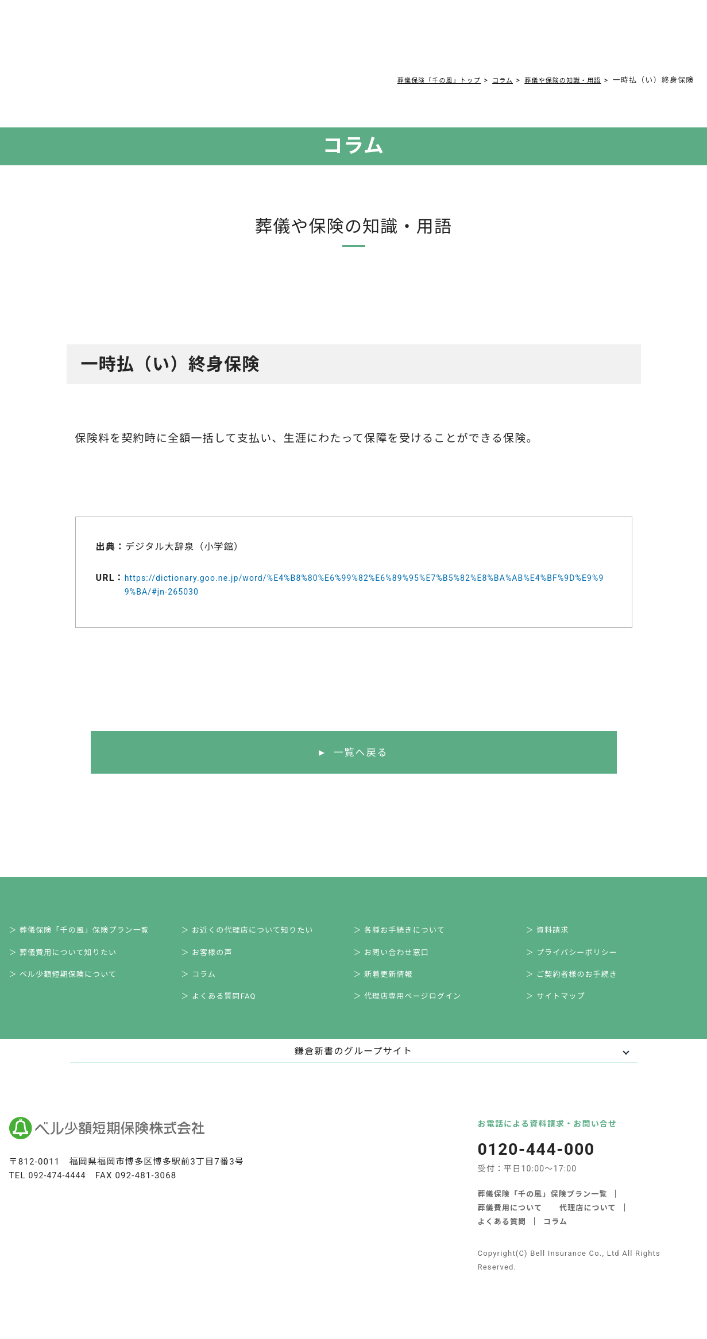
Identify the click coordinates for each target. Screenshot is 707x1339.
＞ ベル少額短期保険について (74, 983)
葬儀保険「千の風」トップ (415, 80)
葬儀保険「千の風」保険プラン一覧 (543, 1207)
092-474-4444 (59, 1189)
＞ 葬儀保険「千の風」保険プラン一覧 (91, 933)
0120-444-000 (499, 43)
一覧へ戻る (360, 753)
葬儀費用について (223, 41)
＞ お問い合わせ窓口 (400, 958)
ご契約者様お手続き (403, 41)
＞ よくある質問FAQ (228, 1009)
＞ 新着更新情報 (392, 983)
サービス (153, 41)
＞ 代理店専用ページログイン (418, 1009)
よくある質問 (293, 41)
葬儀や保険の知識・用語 (556, 80)
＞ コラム (206, 983)
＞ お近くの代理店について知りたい (259, 933)
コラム (340, 41)
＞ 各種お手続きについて (409, 933)
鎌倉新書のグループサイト (353, 1064)
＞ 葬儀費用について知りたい (74, 958)
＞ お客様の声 (215, 958)
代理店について (588, 1221)
